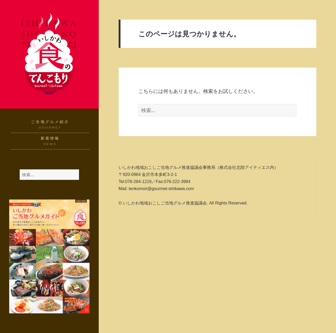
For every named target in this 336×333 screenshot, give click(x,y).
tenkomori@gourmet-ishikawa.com (161, 188)
